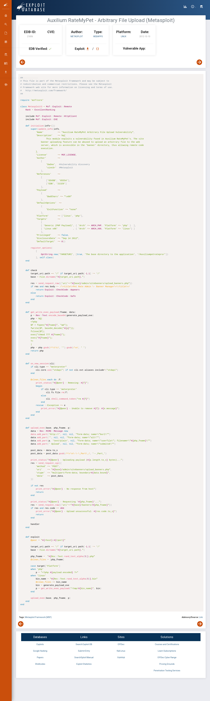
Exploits (40, 644)
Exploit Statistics (84, 664)
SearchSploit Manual (83, 657)
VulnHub (121, 657)
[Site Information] (193, 6)
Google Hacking (40, 651)
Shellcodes (40, 664)
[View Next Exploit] (199, 62)
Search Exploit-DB (84, 644)
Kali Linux (121, 651)
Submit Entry (84, 651)
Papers (40, 657)
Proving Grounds (167, 664)
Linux (123, 36)
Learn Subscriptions (167, 651)
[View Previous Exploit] (22, 62)
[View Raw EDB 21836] (98, 49)
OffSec (121, 644)
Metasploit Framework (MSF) (38, 617)
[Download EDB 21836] (88, 49)
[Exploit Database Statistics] (185, 6)
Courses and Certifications (167, 644)
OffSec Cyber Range (167, 657)
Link (201, 617)
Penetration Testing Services (167, 670)
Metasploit (77, 36)
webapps (98, 36)
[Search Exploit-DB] (201, 6)
